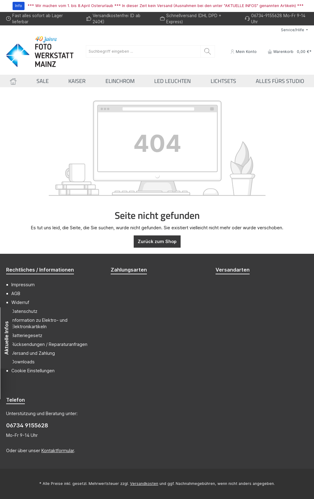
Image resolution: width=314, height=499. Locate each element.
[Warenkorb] (288, 51)
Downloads (23, 361)
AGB (15, 293)
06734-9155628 (266, 15)
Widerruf (20, 302)
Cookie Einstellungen (33, 370)
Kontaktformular (57, 450)
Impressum (23, 284)
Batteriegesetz (26, 335)
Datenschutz (24, 311)
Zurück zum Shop (157, 241)
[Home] (13, 81)
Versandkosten (144, 483)
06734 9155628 (27, 425)
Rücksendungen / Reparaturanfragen (49, 344)
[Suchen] (208, 51)
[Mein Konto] (243, 51)
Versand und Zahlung (33, 353)
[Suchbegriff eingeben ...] (143, 51)
